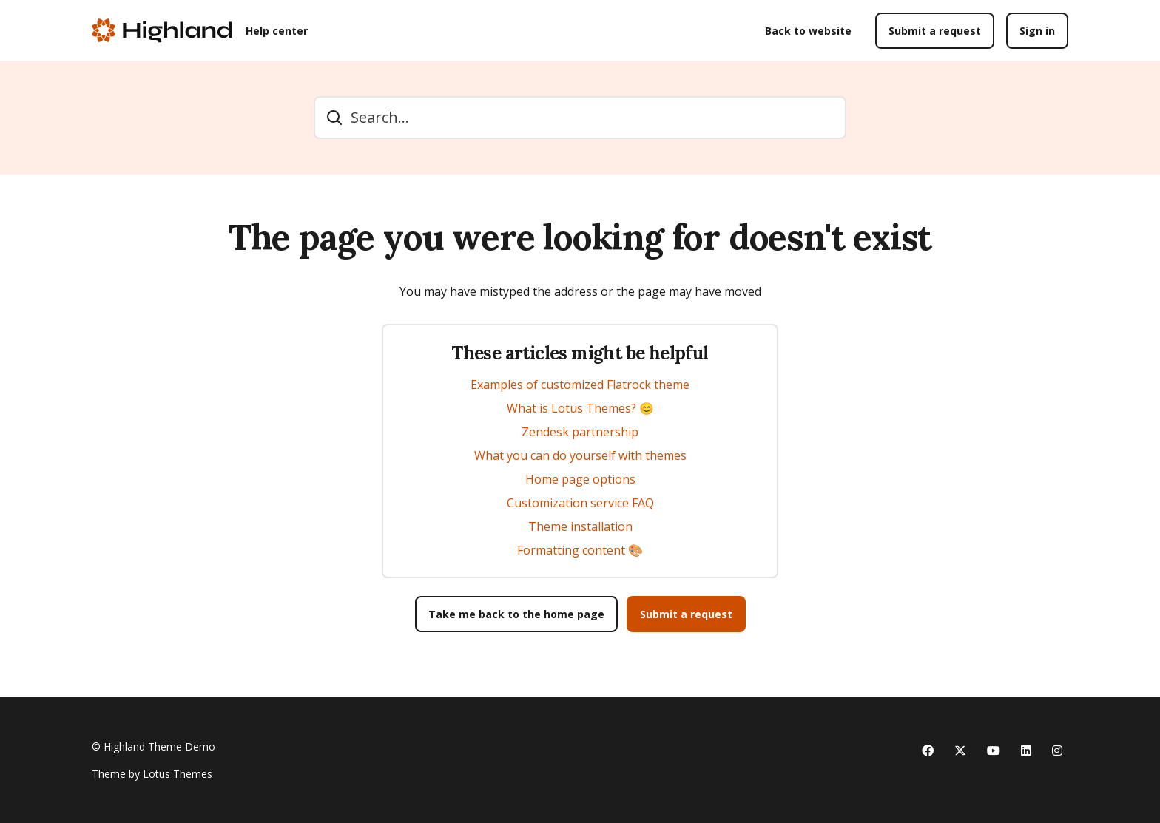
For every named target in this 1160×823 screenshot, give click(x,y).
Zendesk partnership (580, 432)
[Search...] (580, 117)
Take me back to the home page (516, 614)
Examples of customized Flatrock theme (580, 384)
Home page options (580, 479)
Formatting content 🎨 (580, 550)
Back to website (808, 31)
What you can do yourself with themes (580, 455)
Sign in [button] (1037, 31)
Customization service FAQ (580, 503)
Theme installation (580, 526)
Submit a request (934, 31)
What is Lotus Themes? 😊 (580, 408)
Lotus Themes (177, 774)
